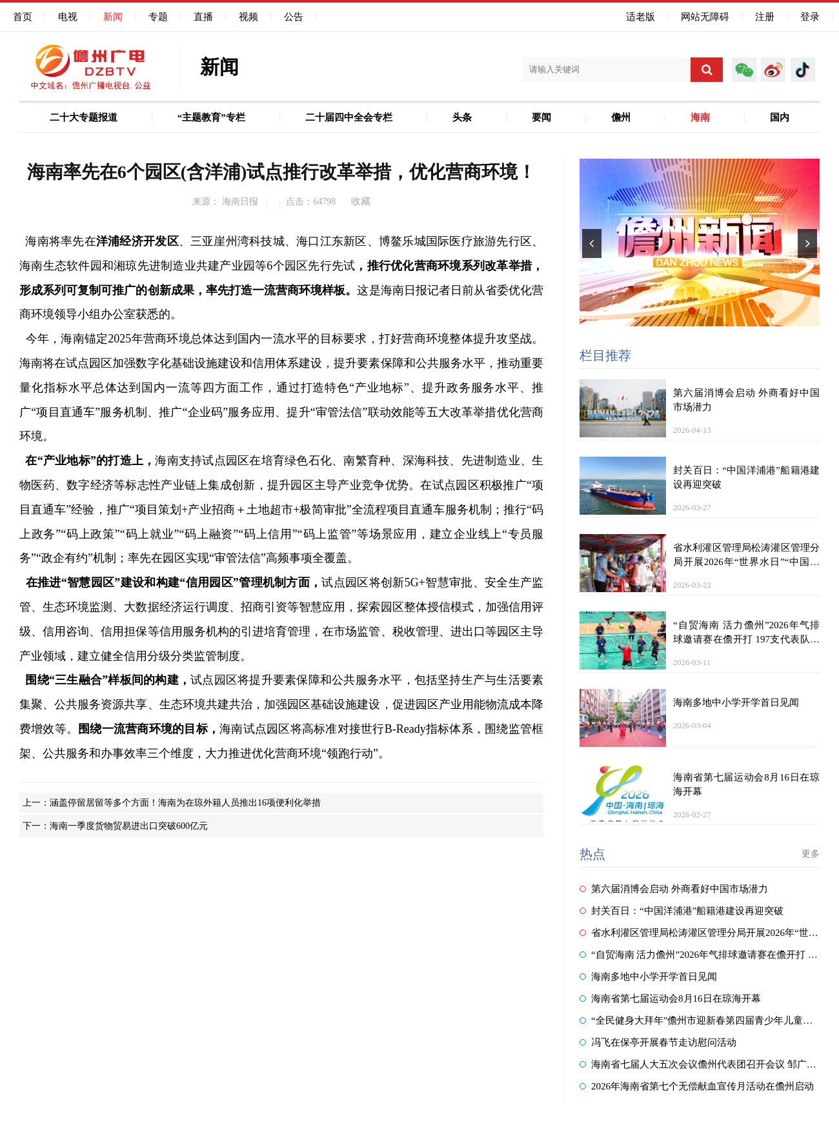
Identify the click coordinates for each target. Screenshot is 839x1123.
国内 (779, 117)
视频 (248, 17)
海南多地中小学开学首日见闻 (648, 976)
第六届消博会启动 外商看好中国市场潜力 (674, 889)
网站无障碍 (705, 17)
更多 (811, 854)
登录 (810, 17)
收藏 (360, 201)
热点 (592, 854)
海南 (700, 117)
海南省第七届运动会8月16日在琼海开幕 (670, 998)
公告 (293, 17)
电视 (67, 17)
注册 (764, 17)
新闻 (113, 17)
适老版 (640, 17)
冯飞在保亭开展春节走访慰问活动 (658, 1042)
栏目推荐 (605, 355)
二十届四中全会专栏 (348, 117)
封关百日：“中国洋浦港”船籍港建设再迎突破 (681, 911)
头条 (462, 117)
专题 (158, 17)
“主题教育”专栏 (211, 117)
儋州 (621, 117)
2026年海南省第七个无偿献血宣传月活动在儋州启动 (697, 1086)
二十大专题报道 (83, 117)
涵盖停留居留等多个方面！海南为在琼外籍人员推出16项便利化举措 (185, 803)
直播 (203, 17)
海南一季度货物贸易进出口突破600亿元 (129, 826)
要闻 (541, 117)
